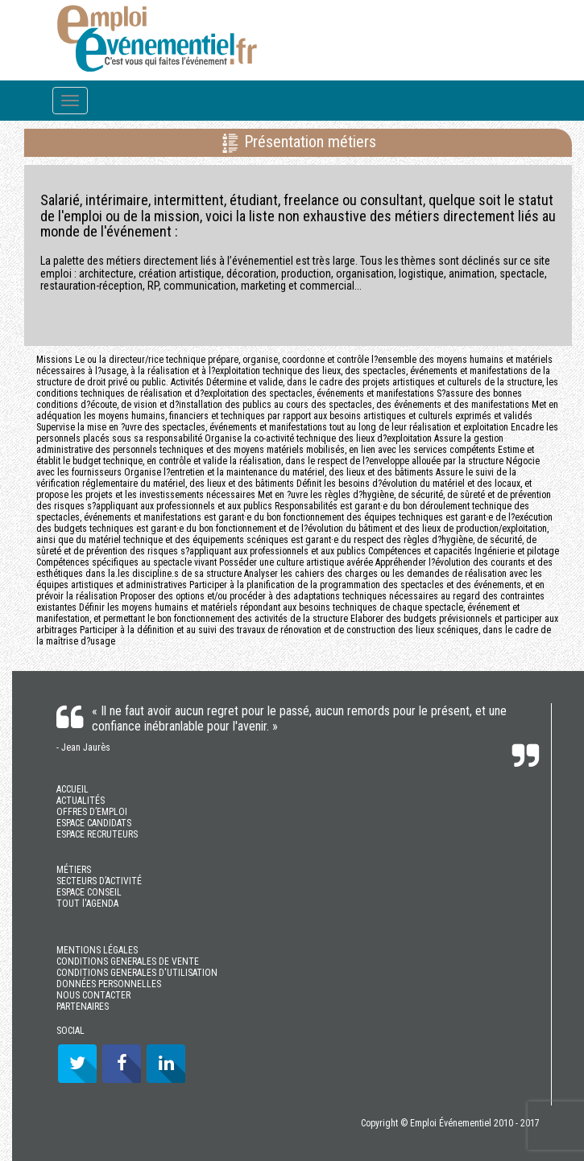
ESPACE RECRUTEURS (97, 834)
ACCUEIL (72, 789)
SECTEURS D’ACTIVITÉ (99, 881)
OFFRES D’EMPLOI (91, 811)
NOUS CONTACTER (93, 995)
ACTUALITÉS (80, 800)
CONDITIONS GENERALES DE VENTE (127, 961)
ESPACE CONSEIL (89, 892)
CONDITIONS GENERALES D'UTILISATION (136, 972)
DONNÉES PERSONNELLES (108, 984)
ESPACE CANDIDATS (93, 823)
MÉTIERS (73, 869)
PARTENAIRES (82, 1006)
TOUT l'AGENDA (87, 903)
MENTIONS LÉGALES (97, 950)
